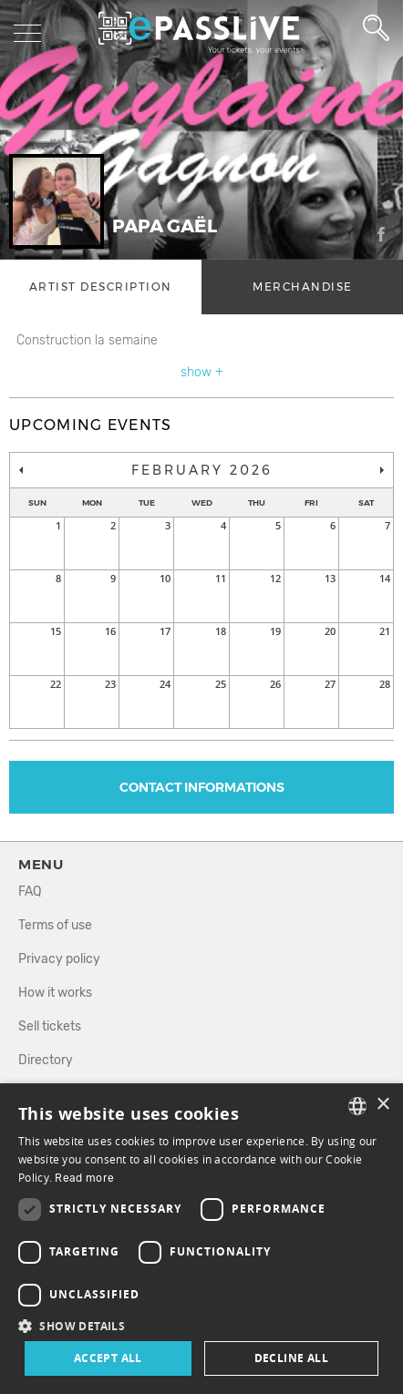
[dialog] (201, 1238)
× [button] (382, 1105)
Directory (45, 1060)
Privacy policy (59, 959)
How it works (55, 992)
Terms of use (55, 925)
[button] (201, 1325)
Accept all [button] (108, 1358)
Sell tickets (49, 1026)
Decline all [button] (291, 1358)
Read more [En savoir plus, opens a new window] (84, 1178)
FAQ (29, 891)
